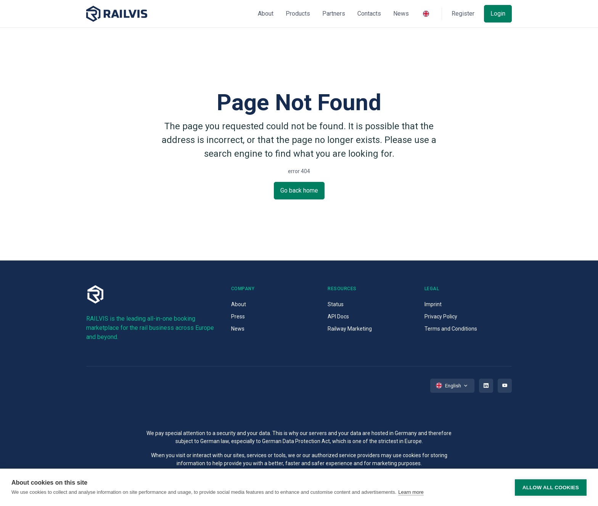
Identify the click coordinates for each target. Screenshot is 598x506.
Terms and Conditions (450, 329)
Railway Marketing (350, 329)
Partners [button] (333, 13)
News (237, 329)
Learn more (410, 492)
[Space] (116, 14)
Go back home (299, 190)
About (238, 304)
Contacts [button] (369, 13)
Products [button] (298, 13)
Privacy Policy (440, 316)
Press (238, 316)
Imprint (433, 304)
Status (336, 304)
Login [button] (497, 13)
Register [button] (463, 13)
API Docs (338, 316)
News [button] (401, 13)
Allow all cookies (550, 487)
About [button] (265, 13)
